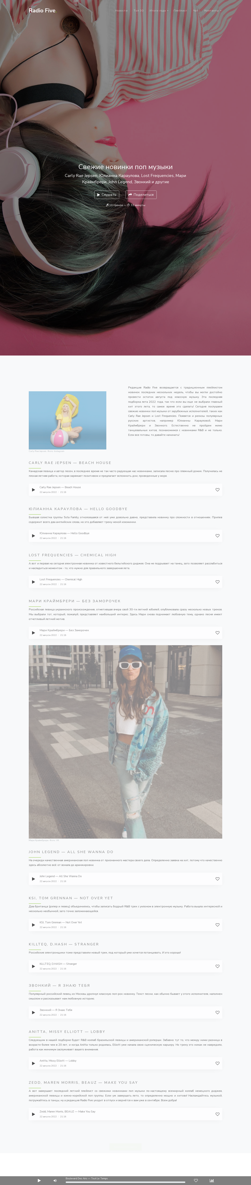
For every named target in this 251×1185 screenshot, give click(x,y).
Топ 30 (139, 11)
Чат (195, 11)
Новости (121, 11)
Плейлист (180, 11)
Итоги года (158, 11)
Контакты (211, 11)
